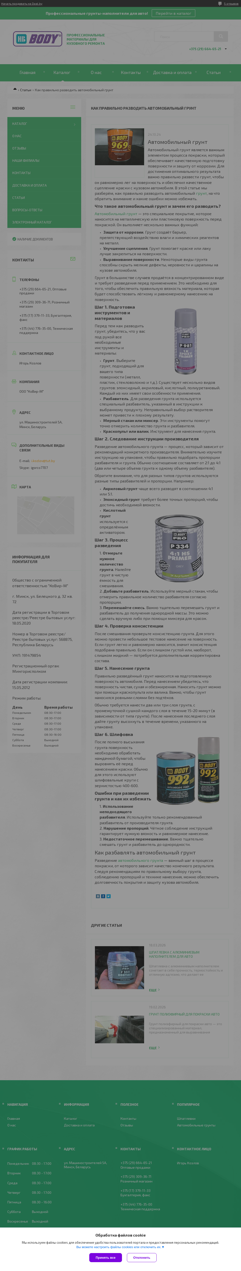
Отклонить (141, 1257)
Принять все (106, 1257)
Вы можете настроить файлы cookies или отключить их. (118, 1247)
